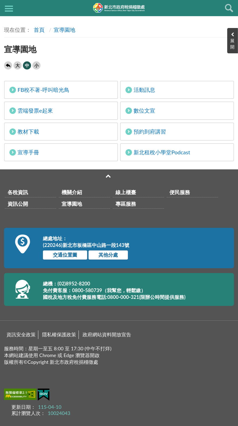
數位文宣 (140, 110)
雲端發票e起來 (31, 110)
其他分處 (108, 255)
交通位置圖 (65, 255)
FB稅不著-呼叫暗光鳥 (39, 89)
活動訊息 (140, 89)
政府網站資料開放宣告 (107, 334)
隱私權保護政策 (59, 334)
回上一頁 (8, 65)
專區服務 (125, 204)
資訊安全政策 (21, 334)
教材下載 (24, 131)
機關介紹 (72, 192)
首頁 (38, 29)
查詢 (229, 8)
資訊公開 (18, 204)
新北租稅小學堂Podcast (157, 152)
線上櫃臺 (125, 192)
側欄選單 (9, 9)
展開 (232, 43)
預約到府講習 (145, 131)
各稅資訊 (18, 192)
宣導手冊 (24, 152)
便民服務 (179, 192)
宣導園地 (64, 29)
